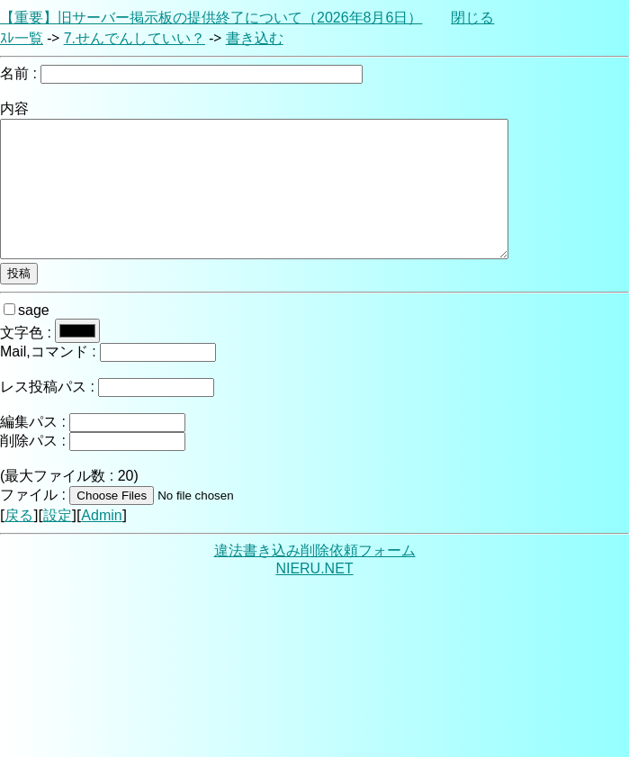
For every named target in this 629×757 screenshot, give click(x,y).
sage (26, 310)
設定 (57, 515)
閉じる (472, 17)
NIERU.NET (314, 568)
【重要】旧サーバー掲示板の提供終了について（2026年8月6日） (211, 17)
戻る (18, 515)
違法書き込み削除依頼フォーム (315, 550)
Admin (101, 515)
